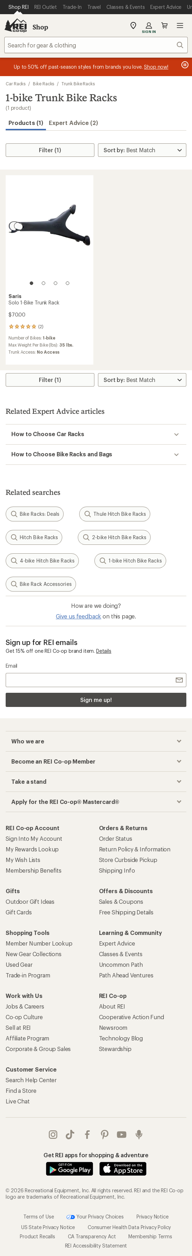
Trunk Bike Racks (78, 83)
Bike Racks (43, 83)
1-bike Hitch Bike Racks (130, 560)
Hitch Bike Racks (34, 537)
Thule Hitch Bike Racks (114, 514)
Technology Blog (121, 1038)
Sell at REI (18, 1027)
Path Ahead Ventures (126, 975)
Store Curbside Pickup (128, 859)
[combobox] (96, 45)
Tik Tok (70, 1134)
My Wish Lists (23, 859)
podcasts (139, 1134)
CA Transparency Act (92, 1236)
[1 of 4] (31, 283)
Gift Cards (18, 912)
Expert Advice (117, 943)
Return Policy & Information (135, 849)
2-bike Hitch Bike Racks (114, 537)
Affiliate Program (27, 1038)
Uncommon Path (121, 964)
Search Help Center (31, 1080)
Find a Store (21, 1090)
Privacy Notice (152, 1217)
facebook (87, 1134)
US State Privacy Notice (48, 1227)
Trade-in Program (28, 975)
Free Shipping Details (126, 912)
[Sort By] (142, 150)
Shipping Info (117, 870)
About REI (112, 1006)
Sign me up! (95, 699)
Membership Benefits (34, 870)
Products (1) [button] (25, 122)
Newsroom (113, 1027)
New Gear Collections (34, 953)
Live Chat (18, 1101)
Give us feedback (78, 616)
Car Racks (15, 83)
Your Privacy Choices (95, 1217)
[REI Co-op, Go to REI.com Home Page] (15, 25)
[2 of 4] (43, 283)
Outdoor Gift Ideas (30, 901)
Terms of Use (38, 1217)
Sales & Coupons (121, 901)
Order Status (115, 838)
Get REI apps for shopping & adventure (96, 1155)
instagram (53, 1134)
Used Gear (19, 964)
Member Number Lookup (39, 943)
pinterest (104, 1134)
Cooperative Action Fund (131, 1017)
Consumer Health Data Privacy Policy (129, 1227)
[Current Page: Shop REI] (18, 7)
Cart (164, 25)
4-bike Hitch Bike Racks (42, 560)
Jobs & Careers (25, 1006)
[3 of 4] (56, 283)
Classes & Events (120, 953)
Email (11, 666)
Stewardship (115, 1048)
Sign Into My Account (34, 838)
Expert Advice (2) (73, 122)
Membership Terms (150, 1236)
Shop (40, 27)
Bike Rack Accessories (41, 584)
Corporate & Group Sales (38, 1048)
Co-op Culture (24, 1017)
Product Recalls (37, 1236)
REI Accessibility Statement (96, 1246)
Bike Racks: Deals (34, 514)
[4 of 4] (68, 283)
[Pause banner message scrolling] (184, 65)
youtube (121, 1134)
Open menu (180, 25)
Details (103, 651)
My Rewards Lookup (32, 849)
